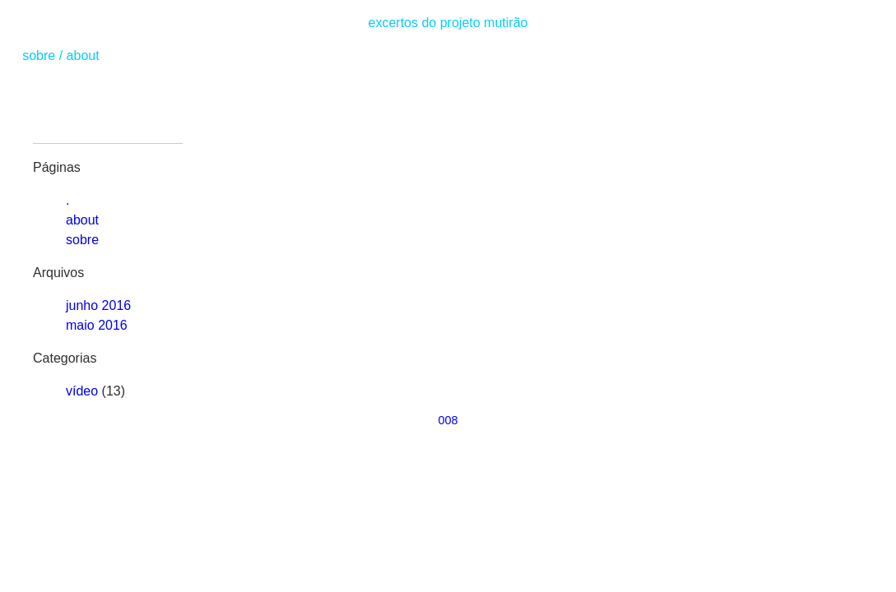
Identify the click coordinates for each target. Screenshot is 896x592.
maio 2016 (97, 325)
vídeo (82, 391)
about (83, 55)
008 (447, 420)
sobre (38, 55)
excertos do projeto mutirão (448, 23)
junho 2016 (98, 305)
